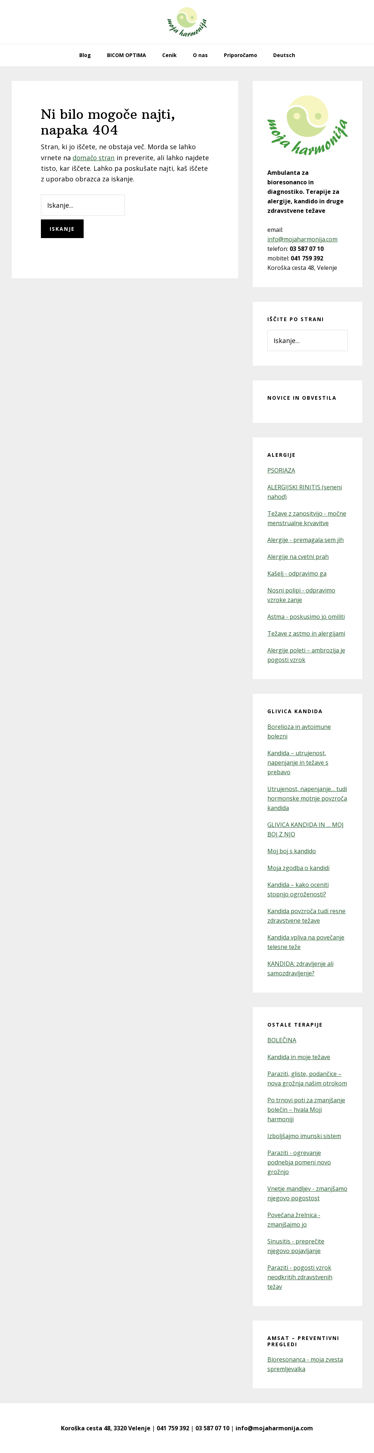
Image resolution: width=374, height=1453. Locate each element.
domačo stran (95, 157)
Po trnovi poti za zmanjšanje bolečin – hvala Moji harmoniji (306, 1109)
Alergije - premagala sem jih (305, 540)
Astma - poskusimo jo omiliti (306, 617)
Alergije (281, 454)
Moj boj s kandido (291, 851)
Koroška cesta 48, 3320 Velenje (105, 1428)
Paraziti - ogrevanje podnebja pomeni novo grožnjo (299, 1162)
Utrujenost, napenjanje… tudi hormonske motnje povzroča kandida (307, 798)
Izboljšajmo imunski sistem (304, 1136)
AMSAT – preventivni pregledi (303, 1341)
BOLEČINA (281, 1040)
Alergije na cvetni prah (298, 557)
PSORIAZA (281, 470)
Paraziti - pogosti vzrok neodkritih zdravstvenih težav (299, 1277)
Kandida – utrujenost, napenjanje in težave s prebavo (297, 762)
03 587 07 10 (212, 1428)
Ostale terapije (295, 1024)
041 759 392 (173, 1428)
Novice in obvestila (302, 397)
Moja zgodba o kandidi (298, 868)
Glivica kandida (295, 711)
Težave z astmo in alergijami (306, 633)
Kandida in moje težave (298, 1057)
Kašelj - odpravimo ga (297, 573)
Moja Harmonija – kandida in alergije (187, 22)
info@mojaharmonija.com (302, 239)
